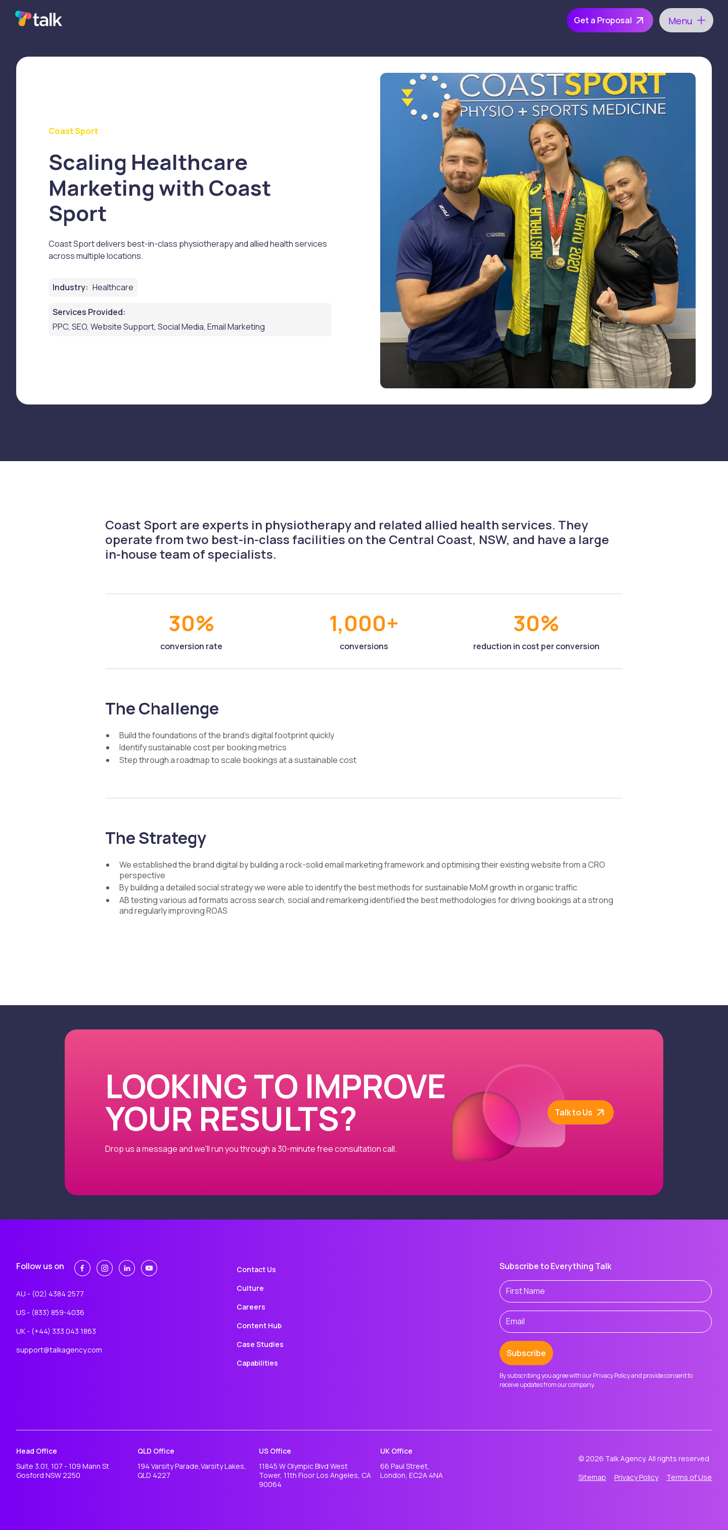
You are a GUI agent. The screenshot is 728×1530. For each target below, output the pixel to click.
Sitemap (592, 1477)
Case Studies (260, 1344)
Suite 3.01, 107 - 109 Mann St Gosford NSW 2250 (62, 1471)
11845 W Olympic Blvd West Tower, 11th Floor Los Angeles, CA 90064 (315, 1475)
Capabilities (257, 1363)
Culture (250, 1288)
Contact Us (256, 1269)
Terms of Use (689, 1477)
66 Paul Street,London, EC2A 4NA (411, 1471)
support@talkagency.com (59, 1350)
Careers (251, 1307)
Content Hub (259, 1325)
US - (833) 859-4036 (50, 1312)
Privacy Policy (636, 1477)
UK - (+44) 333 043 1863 (56, 1331)
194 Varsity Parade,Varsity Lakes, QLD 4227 (192, 1471)
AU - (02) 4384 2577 (50, 1293)
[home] (39, 20)
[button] (686, 20)
